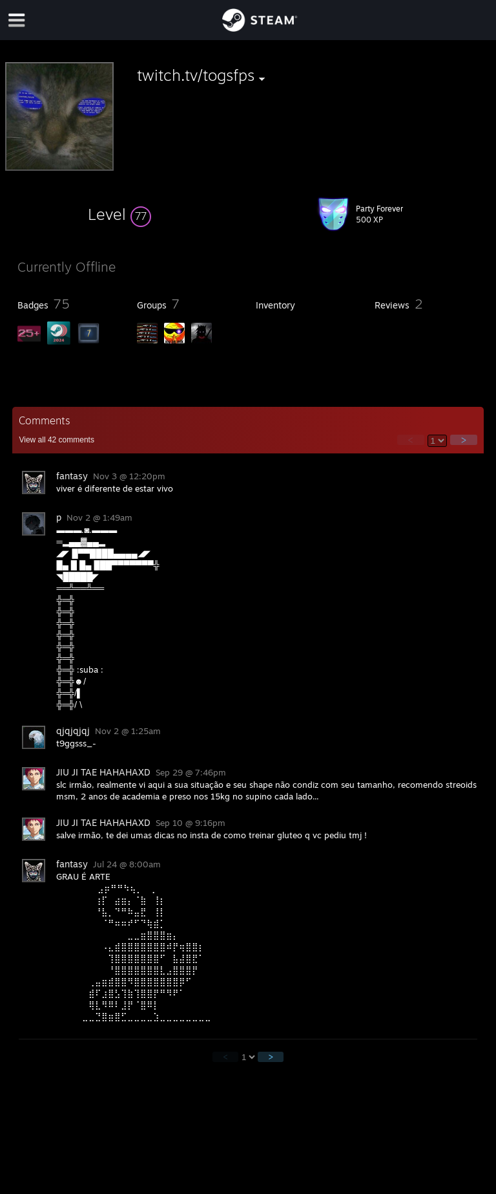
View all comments (56, 439)
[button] (119, 214)
